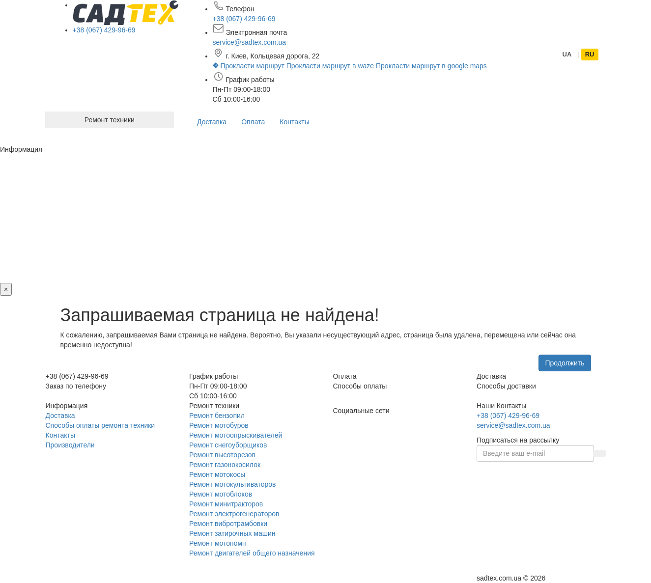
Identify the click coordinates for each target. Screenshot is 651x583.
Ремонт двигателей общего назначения (252, 553)
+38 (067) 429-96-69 (104, 30)
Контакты (294, 122)
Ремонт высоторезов (222, 455)
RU (589, 54)
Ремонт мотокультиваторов (232, 484)
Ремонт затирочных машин (232, 533)
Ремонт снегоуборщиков (228, 445)
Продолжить (564, 363)
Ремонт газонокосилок (224, 465)
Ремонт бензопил (217, 415)
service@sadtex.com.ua (249, 42)
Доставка (211, 122)
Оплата (253, 122)
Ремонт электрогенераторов (234, 514)
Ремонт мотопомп (217, 543)
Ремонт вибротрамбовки (228, 523)
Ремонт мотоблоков (220, 494)
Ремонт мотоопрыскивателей (235, 435)
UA (567, 54)
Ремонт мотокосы (217, 474)
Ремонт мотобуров (219, 425)
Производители (70, 445)
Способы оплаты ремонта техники (100, 425)
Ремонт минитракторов (226, 504)
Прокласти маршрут (249, 66)
